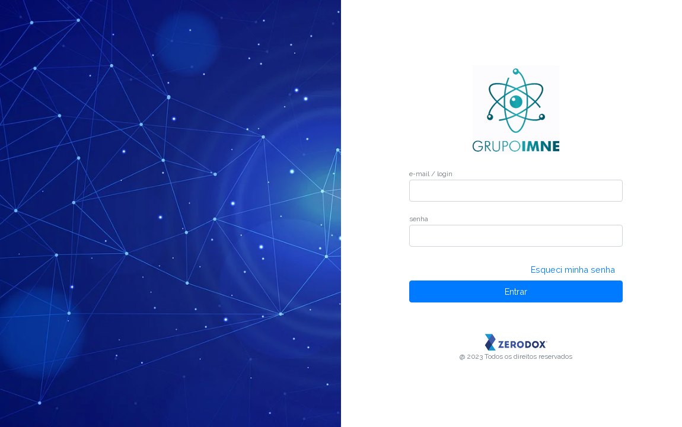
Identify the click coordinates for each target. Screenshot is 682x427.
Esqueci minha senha (573, 270)
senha (418, 219)
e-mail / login (430, 174)
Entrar (516, 291)
